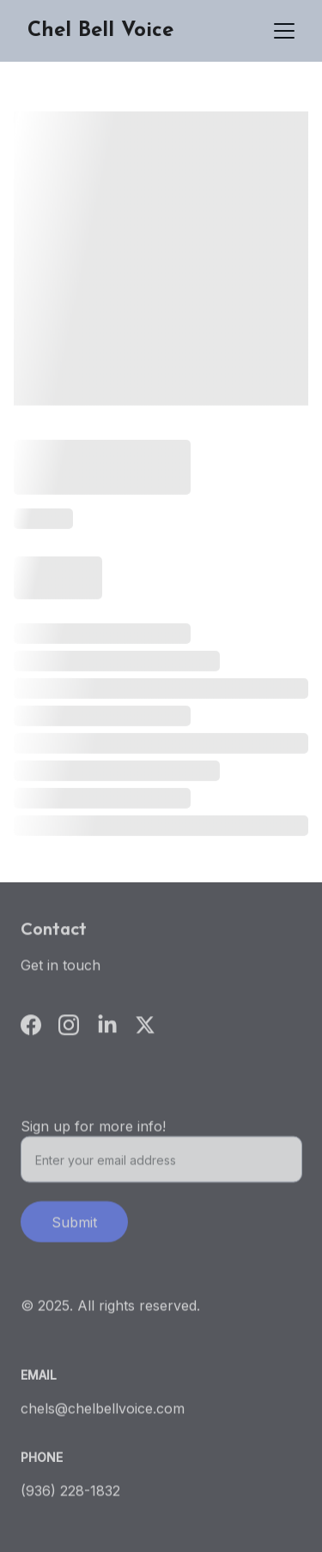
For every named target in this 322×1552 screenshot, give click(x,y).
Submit (74, 1226)
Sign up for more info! (93, 1130)
